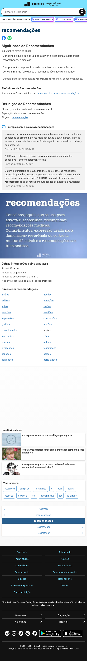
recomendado (60, 527)
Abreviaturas (22, 559)
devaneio (22, 495)
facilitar (70, 488)
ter (60, 495)
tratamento (40, 488)
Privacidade (65, 552)
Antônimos (20, 621)
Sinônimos (20, 615)
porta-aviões (50, 359)
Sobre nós (22, 552)
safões (47, 342)
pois (60, 488)
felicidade (72, 495)
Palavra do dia (22, 572)
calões (47, 354)
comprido (24, 488)
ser (33, 495)
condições (7, 359)
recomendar (61, 533)
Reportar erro (65, 579)
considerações (10, 330)
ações (5, 306)
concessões (50, 318)
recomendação (20, 117)
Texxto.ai (63, 621)
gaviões (6, 324)
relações (6, 312)
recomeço (10, 488)
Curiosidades (22, 565)
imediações (8, 336)
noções (48, 294)
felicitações (50, 348)
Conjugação (64, 615)
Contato (65, 585)
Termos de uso (65, 565)
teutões (48, 324)
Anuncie (65, 559)
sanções (6, 354)
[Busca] (82, 12)
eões (46, 336)
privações (49, 300)
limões (5, 294)
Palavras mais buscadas (65, 572)
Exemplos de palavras (22, 585)
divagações (8, 348)
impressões (8, 318)
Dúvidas (22, 579)
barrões (6, 342)
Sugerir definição (22, 592)
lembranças (60, 93)
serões (47, 306)
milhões (6, 300)
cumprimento (47, 495)
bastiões (48, 312)
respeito (9, 495)
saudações (73, 93)
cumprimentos (45, 93)
